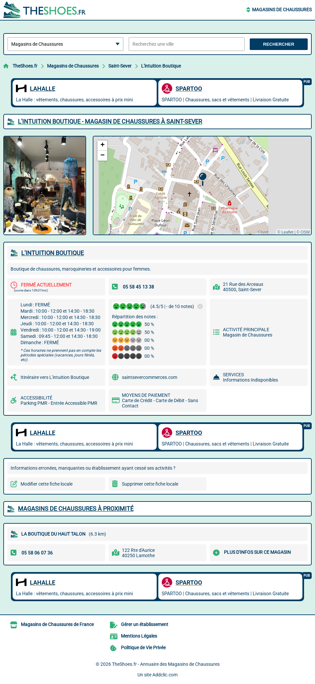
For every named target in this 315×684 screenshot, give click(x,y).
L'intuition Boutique (161, 66)
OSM (305, 232)
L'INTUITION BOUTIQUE (52, 252)
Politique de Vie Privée (143, 647)
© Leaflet (285, 232)
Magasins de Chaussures (282, 9)
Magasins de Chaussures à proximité (75, 508)
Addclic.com (165, 674)
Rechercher (278, 44)
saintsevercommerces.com (149, 377)
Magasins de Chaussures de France (57, 624)
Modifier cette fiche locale (47, 484)
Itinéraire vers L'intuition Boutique (55, 377)
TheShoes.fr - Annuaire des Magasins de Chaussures (166, 664)
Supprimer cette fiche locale (150, 484)
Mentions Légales (139, 636)
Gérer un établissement (144, 624)
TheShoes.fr (25, 66)
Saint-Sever (119, 66)
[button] (202, 179)
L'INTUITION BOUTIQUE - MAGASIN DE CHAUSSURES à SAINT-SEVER (110, 121)
